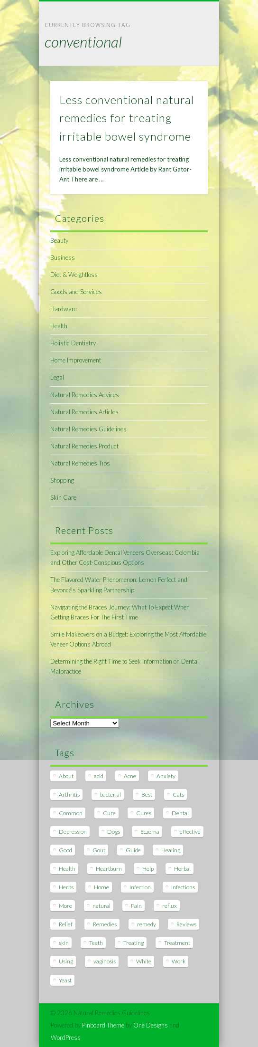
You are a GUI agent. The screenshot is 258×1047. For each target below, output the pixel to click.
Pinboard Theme (103, 1025)
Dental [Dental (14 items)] (180, 813)
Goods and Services (76, 291)
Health (58, 326)
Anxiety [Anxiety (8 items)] (166, 776)
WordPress (66, 1037)
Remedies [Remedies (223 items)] (105, 924)
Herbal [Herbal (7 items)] (182, 868)
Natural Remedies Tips (80, 463)
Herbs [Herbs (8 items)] (66, 887)
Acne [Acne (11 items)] (130, 776)
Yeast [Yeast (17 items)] (65, 980)
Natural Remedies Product (84, 446)
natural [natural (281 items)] (101, 905)
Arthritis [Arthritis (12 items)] (69, 794)
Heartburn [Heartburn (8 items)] (109, 868)
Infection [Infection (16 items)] (140, 887)
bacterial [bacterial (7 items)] (110, 794)
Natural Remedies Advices (84, 395)
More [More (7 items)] (65, 905)
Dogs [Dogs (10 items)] (113, 831)
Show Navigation (184, 85)
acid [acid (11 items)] (98, 776)
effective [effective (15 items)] (190, 831)
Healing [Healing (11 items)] (170, 850)
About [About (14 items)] (66, 776)
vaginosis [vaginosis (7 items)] (104, 961)
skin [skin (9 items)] (64, 942)
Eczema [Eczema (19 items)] (149, 831)
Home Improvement (75, 360)
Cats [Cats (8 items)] (178, 794)
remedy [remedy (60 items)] (146, 924)
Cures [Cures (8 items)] (143, 813)
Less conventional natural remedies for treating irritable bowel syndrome (126, 118)
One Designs (150, 1025)
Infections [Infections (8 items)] (183, 887)
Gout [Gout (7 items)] (98, 850)
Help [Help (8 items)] (148, 868)
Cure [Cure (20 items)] (109, 813)
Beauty (59, 240)
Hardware (63, 309)
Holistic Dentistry (73, 343)
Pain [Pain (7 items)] (136, 905)
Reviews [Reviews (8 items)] (186, 924)
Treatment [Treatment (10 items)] (177, 942)
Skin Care (63, 497)
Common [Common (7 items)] (71, 813)
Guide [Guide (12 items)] (133, 850)
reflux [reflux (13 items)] (169, 905)
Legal (57, 377)
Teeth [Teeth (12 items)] (96, 942)
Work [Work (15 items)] (178, 961)
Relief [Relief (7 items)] (66, 924)
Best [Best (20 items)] (146, 794)
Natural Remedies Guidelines (88, 429)
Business (62, 257)
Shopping (62, 480)
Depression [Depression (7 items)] (73, 831)
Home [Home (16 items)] (101, 887)
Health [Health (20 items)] (67, 868)
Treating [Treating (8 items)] (133, 942)
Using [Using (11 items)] (66, 961)
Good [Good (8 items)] (65, 850)
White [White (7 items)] (143, 961)
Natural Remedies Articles (84, 412)
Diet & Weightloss (74, 274)
